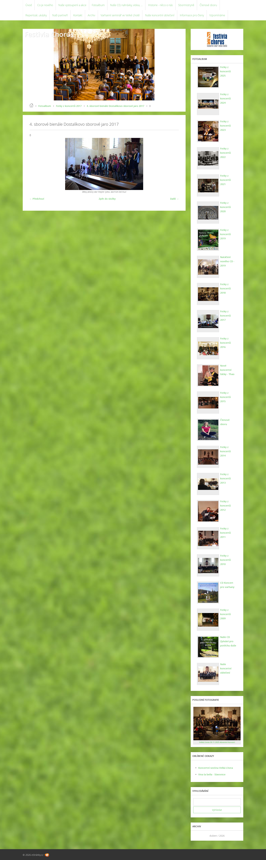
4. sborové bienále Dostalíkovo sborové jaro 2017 (115, 106)
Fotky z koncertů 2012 (225, 505)
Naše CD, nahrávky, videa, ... (126, 5)
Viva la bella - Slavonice (211, 774)
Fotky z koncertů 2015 (225, 397)
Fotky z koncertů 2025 (225, 71)
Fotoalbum (98, 5)
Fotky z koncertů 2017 (69, 106)
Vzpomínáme (217, 15)
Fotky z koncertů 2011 (225, 533)
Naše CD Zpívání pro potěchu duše (228, 641)
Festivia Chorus (49, 34)
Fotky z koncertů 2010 (225, 560)
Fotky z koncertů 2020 (225, 207)
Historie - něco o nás (160, 5)
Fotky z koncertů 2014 (225, 451)
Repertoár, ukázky (36, 15)
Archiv (91, 15)
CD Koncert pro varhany (227, 585)
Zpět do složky (107, 198)
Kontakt (77, 15)
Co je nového (45, 5)
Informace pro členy (192, 15)
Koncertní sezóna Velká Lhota (215, 767)
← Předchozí (37, 198)
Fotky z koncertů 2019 (225, 234)
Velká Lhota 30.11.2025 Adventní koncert (217, 742)
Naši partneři (60, 15)
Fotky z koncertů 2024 (225, 98)
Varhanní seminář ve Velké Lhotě (120, 15)
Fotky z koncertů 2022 (225, 153)
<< (197, 835)
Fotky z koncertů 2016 (225, 343)
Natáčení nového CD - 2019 (227, 261)
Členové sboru (208, 5)
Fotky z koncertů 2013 (225, 478)
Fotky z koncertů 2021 (225, 180)
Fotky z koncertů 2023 (225, 125)
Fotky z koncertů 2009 (225, 614)
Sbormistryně (186, 5)
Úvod (28, 5)
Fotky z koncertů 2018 (225, 288)
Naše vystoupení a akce (72, 5)
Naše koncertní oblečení (159, 15)
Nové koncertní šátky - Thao (227, 370)
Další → (174, 198)
